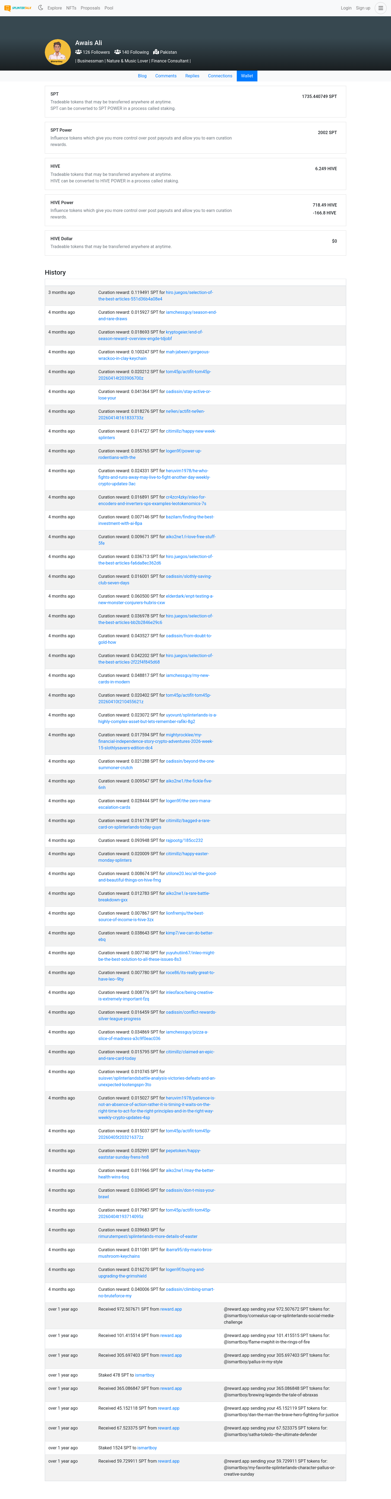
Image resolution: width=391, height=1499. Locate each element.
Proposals (90, 8)
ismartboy (144, 1375)
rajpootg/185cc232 (184, 840)
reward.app (171, 1309)
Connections (220, 75)
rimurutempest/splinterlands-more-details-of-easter (147, 1236)
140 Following (131, 52)
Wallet (247, 75)
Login (346, 8)
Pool (109, 8)
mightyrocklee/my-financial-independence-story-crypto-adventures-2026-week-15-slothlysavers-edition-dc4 (155, 741)
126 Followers (92, 52)
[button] (380, 8)
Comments (165, 75)
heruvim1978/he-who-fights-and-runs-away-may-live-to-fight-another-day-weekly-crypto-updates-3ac (154, 477)
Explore (55, 8)
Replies (192, 75)
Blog (142, 75)
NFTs (71, 8)
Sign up (363, 8)
